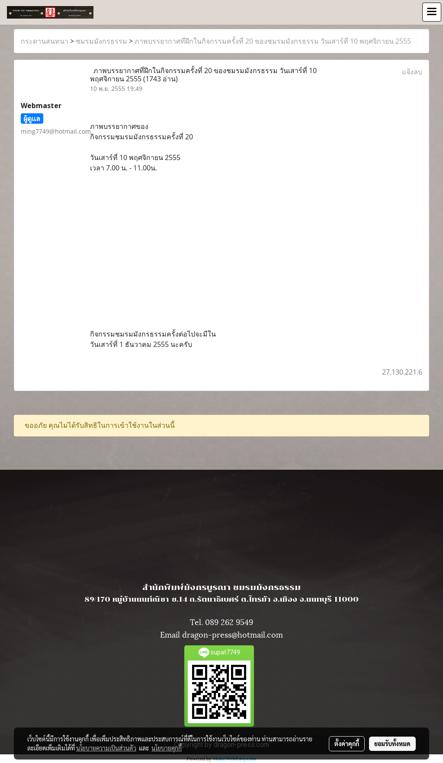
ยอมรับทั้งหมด (392, 743)
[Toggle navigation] (431, 12)
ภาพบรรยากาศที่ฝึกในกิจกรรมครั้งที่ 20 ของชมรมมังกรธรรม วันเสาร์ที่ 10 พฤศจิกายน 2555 (273, 41)
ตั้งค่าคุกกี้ (346, 743)
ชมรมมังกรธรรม (101, 41)
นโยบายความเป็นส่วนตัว (106, 748)
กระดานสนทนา (44, 41)
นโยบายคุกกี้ (166, 748)
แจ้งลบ (412, 72)
